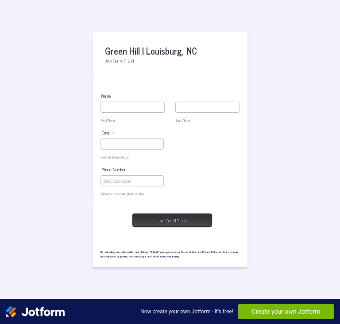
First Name (108, 120)
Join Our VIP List (172, 220)
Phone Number (113, 169)
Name (106, 95)
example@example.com (115, 157)
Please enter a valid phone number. (123, 194)
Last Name (183, 120)
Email (107, 132)
